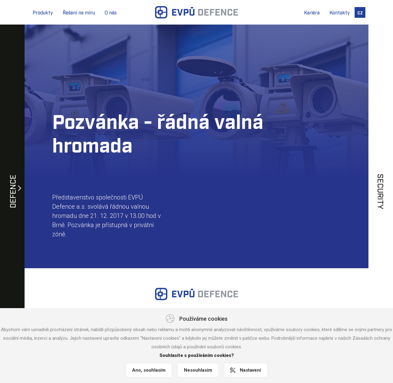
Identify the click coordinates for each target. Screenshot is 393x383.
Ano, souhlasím (148, 370)
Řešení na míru (79, 12)
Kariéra (312, 12)
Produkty (43, 12)
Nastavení (250, 370)
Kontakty (339, 12)
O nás (111, 12)
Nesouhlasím (198, 370)
